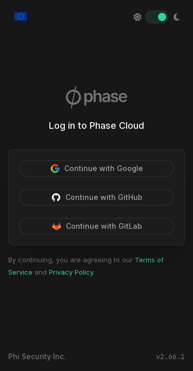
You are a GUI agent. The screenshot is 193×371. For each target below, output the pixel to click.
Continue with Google (96, 168)
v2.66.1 (170, 356)
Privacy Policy (71, 272)
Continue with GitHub (97, 197)
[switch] (157, 17)
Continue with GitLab (96, 226)
